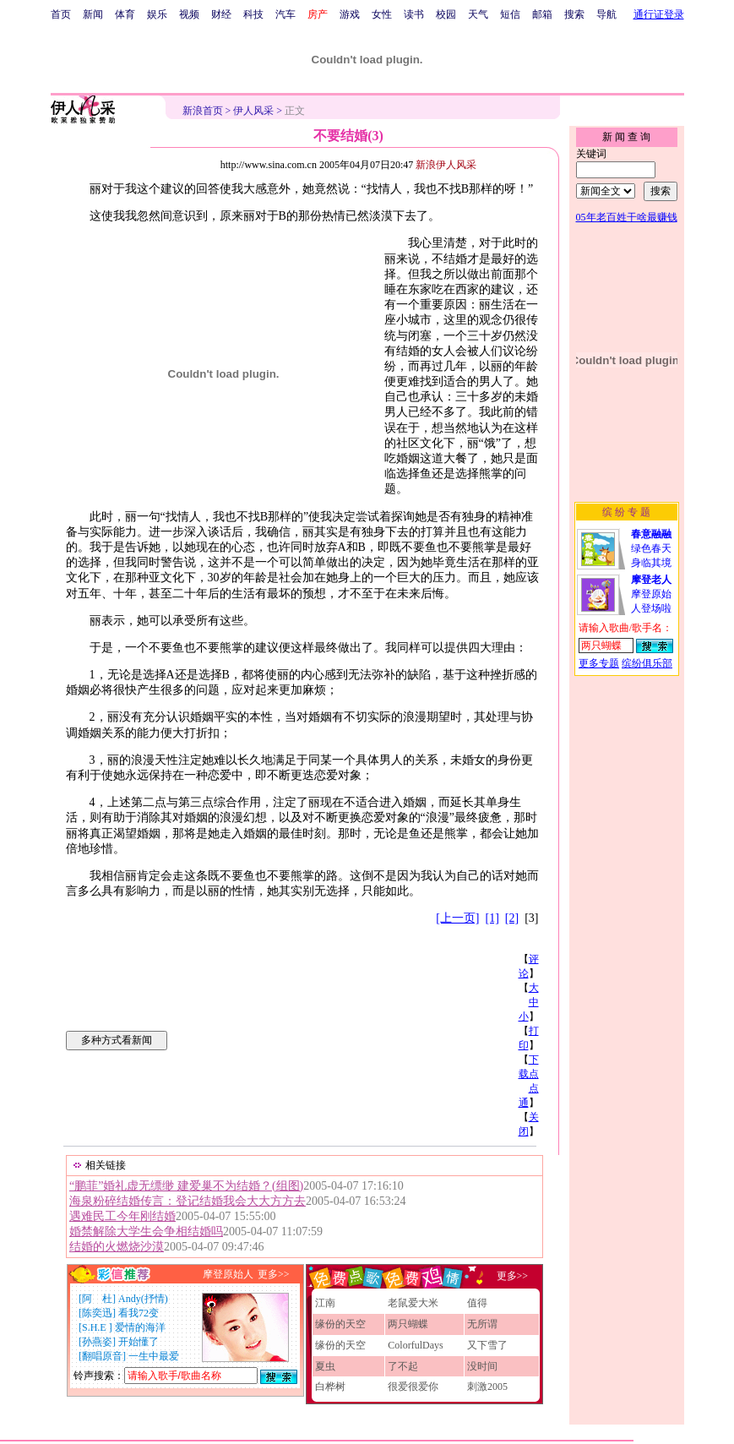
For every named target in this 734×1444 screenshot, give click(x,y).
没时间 (482, 1366)
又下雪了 (487, 1345)
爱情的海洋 (140, 1327)
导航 (606, 14)
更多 (507, 1276)
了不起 (403, 1366)
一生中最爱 (153, 1356)
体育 (125, 14)
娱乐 (157, 14)
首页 (61, 14)
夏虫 (325, 1366)
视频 (189, 14)
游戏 (350, 14)
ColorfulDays (415, 1345)
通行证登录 (658, 14)
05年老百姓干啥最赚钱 (626, 217)
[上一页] (457, 918)
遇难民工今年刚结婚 (122, 1216)
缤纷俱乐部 (647, 663)
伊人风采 (253, 111)
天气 (478, 14)
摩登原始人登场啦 (651, 594)
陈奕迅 (97, 1313)
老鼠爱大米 (413, 1303)
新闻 (93, 14)
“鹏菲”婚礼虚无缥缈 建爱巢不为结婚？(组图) (186, 1186)
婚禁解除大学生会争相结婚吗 (146, 1231)
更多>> (274, 1274)
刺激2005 (487, 1386)
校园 (446, 14)
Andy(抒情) (143, 1299)
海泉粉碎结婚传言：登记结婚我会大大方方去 (187, 1201)
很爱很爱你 (413, 1386)
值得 (477, 1303)
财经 (221, 14)
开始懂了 (138, 1342)
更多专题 (599, 663)
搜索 (574, 14)
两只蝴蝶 (408, 1324)
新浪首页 (202, 111)
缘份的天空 (340, 1324)
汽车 (285, 14)
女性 (382, 14)
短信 (510, 14)
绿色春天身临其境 (651, 548)
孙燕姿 (97, 1342)
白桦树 (330, 1386)
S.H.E (95, 1327)
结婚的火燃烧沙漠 (116, 1246)
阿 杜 (97, 1299)
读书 (414, 14)
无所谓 (482, 1324)
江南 (325, 1303)
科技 (253, 14)
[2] (512, 918)
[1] (492, 918)
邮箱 (542, 14)
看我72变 (138, 1313)
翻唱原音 (102, 1356)
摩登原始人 (228, 1274)
